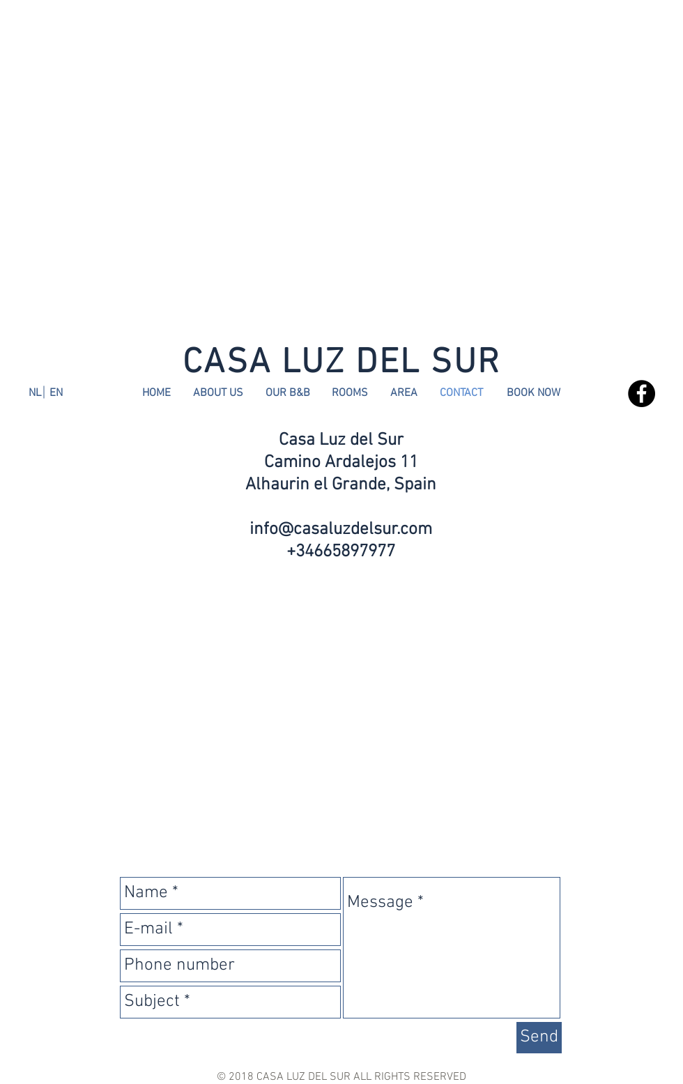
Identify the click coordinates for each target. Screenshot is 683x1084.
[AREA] (403, 393)
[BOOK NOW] (533, 393)
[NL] (34, 393)
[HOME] (156, 393)
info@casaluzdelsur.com (341, 529)
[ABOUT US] (218, 393)
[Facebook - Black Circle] (641, 393)
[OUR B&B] (288, 393)
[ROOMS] (350, 393)
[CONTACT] (461, 393)
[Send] (539, 1037)
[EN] (56, 393)
